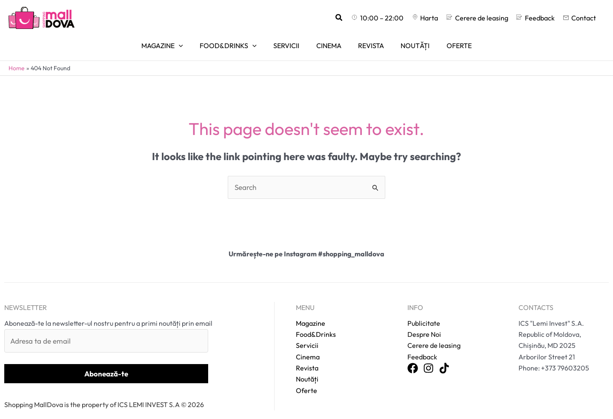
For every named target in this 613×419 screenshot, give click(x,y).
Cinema (308, 346)
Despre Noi (424, 324)
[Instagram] (428, 358)
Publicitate (423, 312)
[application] (188, 41)
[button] (355, 17)
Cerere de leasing (434, 335)
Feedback (422, 346)
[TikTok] (444, 358)
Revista (307, 357)
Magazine (310, 312)
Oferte (306, 380)
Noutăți (307, 368)
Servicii (307, 335)
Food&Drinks (316, 324)
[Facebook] (412, 358)
